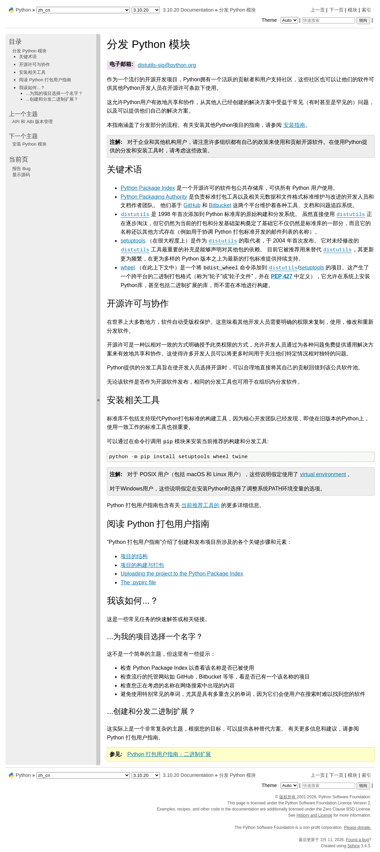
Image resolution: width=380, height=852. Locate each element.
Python (23, 10)
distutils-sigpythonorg (167, 65)
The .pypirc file (138, 582)
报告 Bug (21, 168)
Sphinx (353, 845)
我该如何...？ (32, 87)
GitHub (191, 205)
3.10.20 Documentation (188, 10)
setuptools (132, 241)
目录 (15, 41)
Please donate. (357, 827)
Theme (280, 20)
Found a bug (357, 839)
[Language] (83, 10)
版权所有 (288, 797)
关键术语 (28, 56)
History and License (314, 815)
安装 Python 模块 (29, 144)
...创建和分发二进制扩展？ (52, 99)
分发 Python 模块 (237, 10)
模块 (352, 10)
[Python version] (146, 10)
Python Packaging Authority (153, 197)
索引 (366, 10)
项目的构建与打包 (142, 565)
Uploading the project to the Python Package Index (181, 574)
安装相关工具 (32, 72)
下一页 (336, 10)
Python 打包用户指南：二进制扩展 (169, 754)
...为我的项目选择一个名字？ (54, 93)
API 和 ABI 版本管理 (32, 121)
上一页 (318, 10)
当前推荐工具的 (200, 505)
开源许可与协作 (34, 64)
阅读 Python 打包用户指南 (45, 79)
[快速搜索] (328, 20)
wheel (127, 267)
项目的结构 (134, 556)
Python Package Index (147, 188)
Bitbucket (220, 205)
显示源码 (21, 174)
